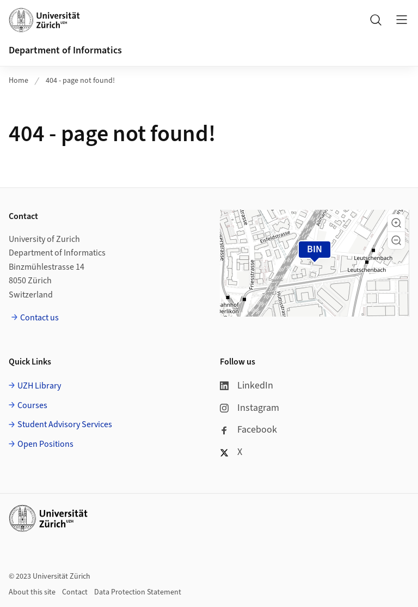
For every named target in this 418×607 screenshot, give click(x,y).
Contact (75, 592)
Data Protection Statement (137, 592)
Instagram (249, 408)
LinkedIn (246, 385)
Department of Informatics (65, 50)
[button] (396, 223)
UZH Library (39, 386)
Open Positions (45, 444)
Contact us (39, 318)
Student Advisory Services (64, 424)
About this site (32, 592)
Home (18, 80)
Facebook (248, 429)
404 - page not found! (80, 80)
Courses (32, 405)
